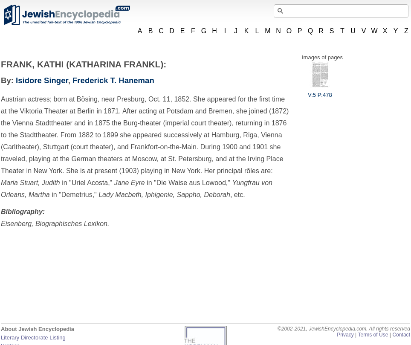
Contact (401, 335)
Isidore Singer (42, 80)
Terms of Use (373, 335)
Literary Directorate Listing (33, 337)
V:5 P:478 (320, 91)
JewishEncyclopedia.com (66, 15)
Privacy (345, 335)
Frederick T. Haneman (113, 80)
